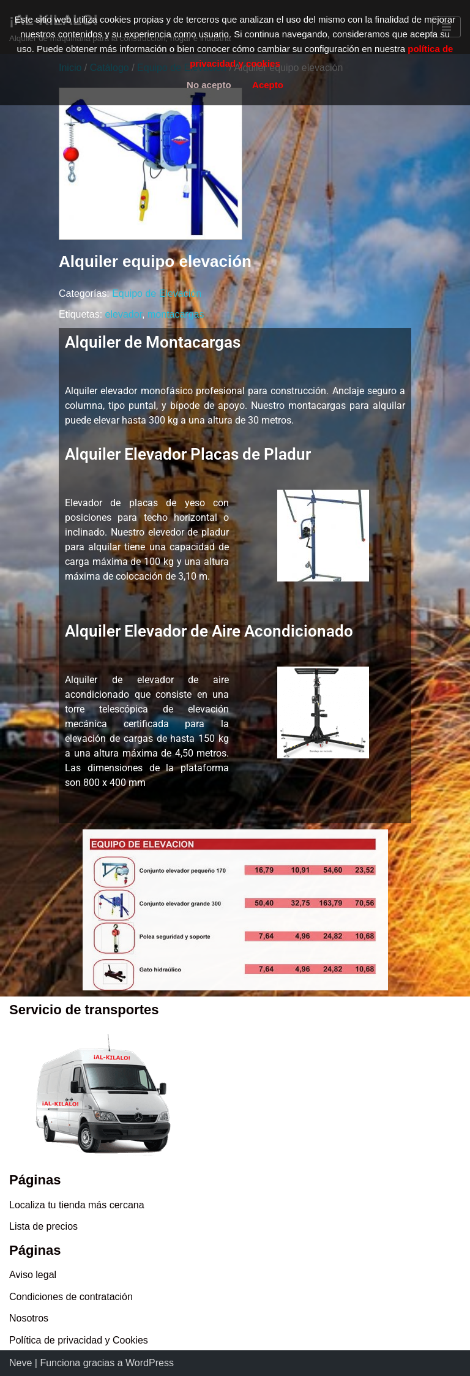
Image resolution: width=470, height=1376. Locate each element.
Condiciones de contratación (71, 1297)
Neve (20, 1363)
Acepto (267, 85)
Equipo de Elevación (156, 293)
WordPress (149, 1363)
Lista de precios (43, 1226)
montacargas (175, 314)
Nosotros (28, 1318)
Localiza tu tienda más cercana (76, 1205)
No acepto (209, 85)
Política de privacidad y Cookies (78, 1340)
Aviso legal (32, 1274)
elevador (124, 314)
